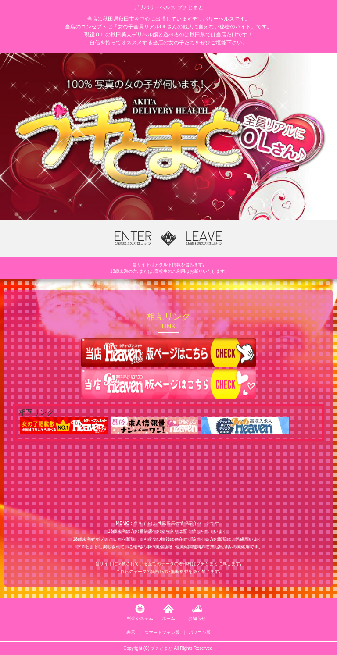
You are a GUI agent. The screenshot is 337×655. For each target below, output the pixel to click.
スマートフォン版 (161, 632)
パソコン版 (200, 632)
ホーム (168, 618)
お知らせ (197, 618)
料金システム (140, 618)
